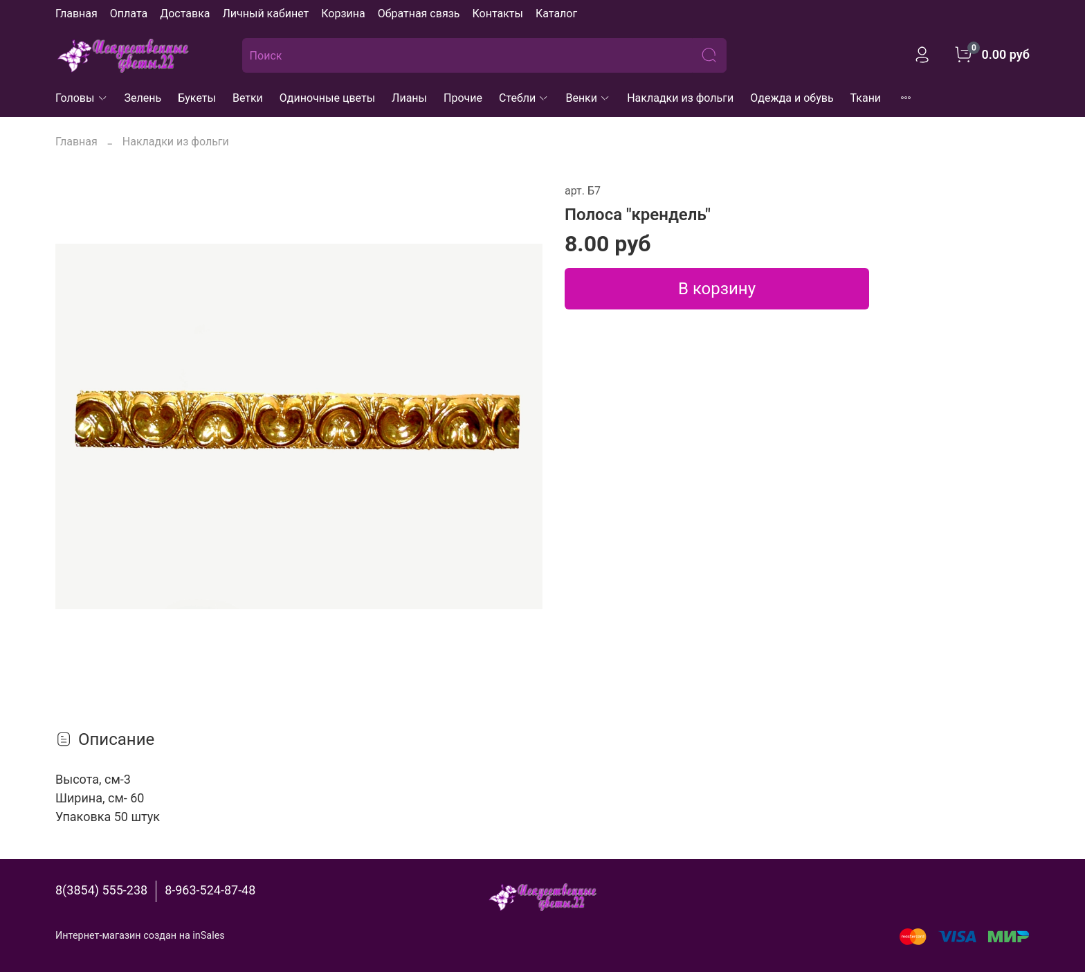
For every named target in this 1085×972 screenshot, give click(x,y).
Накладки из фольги (680, 98)
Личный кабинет (265, 13)
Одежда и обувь (791, 98)
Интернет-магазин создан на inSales (140, 936)
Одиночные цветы (327, 98)
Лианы (409, 98)
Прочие (463, 98)
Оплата (128, 13)
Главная (76, 13)
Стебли (524, 98)
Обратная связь (419, 13)
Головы (81, 98)
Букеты (197, 98)
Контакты (497, 13)
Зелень (143, 98)
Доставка (185, 13)
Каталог (556, 13)
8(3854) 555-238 (101, 890)
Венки (587, 98)
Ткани (866, 98)
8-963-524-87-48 (210, 890)
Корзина (343, 13)
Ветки (247, 98)
